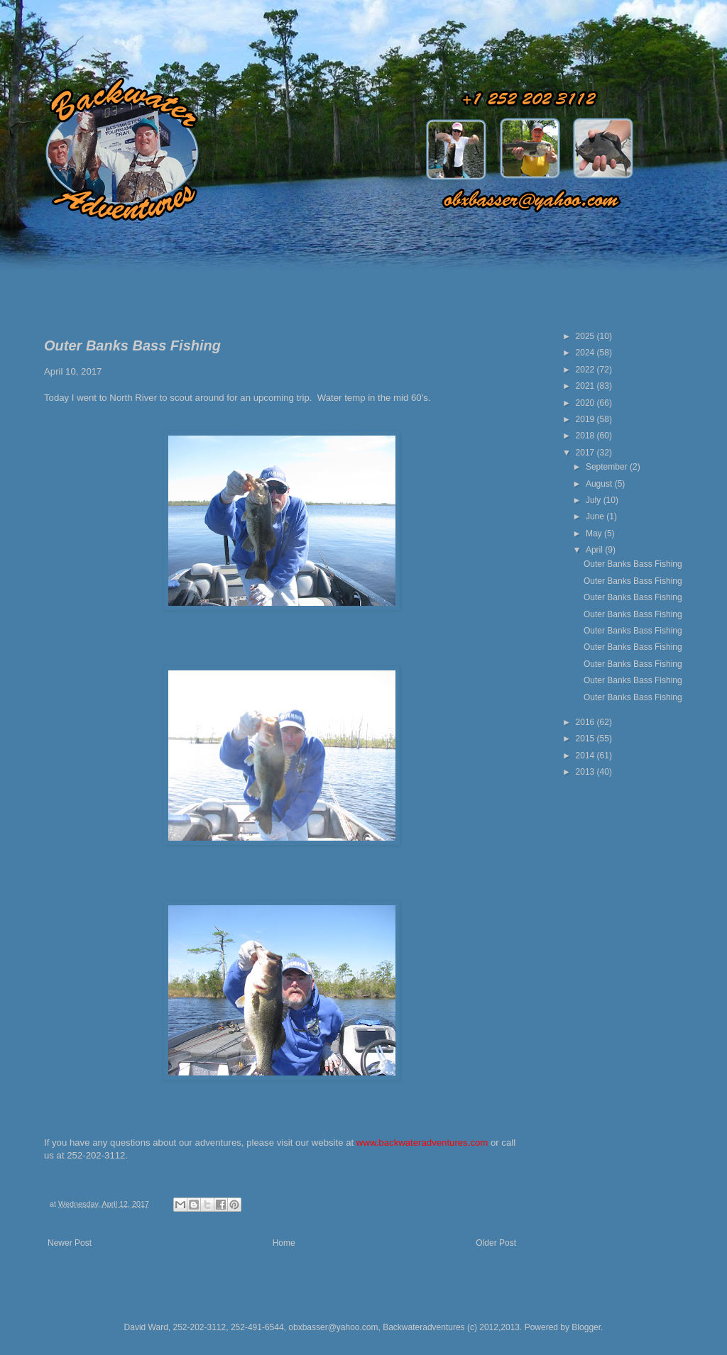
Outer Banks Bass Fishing (633, 564)
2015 (586, 738)
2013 (586, 772)
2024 (586, 353)
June (596, 516)
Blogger (586, 1327)
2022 (586, 370)
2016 (586, 722)
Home (284, 1243)
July (594, 500)
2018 (586, 436)
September (608, 467)
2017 (586, 453)
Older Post (496, 1243)
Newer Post (70, 1243)
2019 (586, 419)
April (595, 550)
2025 (586, 336)
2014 (586, 756)
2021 (586, 386)
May (595, 533)
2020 (586, 403)
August (600, 484)
